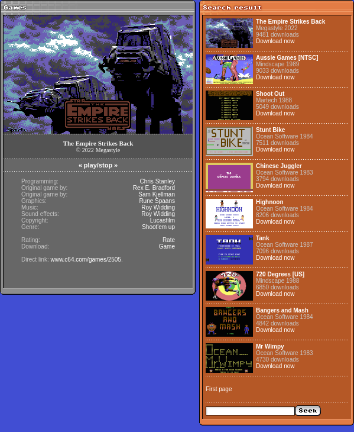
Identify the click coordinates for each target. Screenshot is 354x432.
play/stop (98, 165)
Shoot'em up (158, 227)
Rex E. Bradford (154, 188)
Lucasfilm (162, 220)
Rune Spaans (157, 201)
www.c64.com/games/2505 (85, 259)
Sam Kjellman (156, 194)
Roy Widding (158, 207)
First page (219, 389)
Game (167, 246)
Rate (169, 240)
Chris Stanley (157, 181)
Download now (275, 41)
